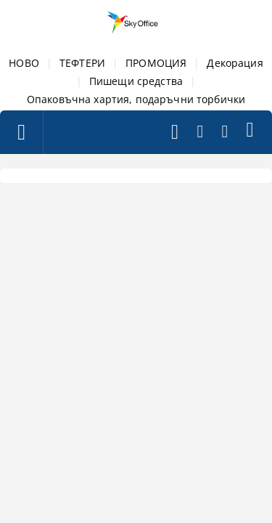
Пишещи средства (136, 81)
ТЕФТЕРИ (82, 63)
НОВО (24, 63)
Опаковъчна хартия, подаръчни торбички (136, 99)
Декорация (235, 63)
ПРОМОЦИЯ (155, 63)
